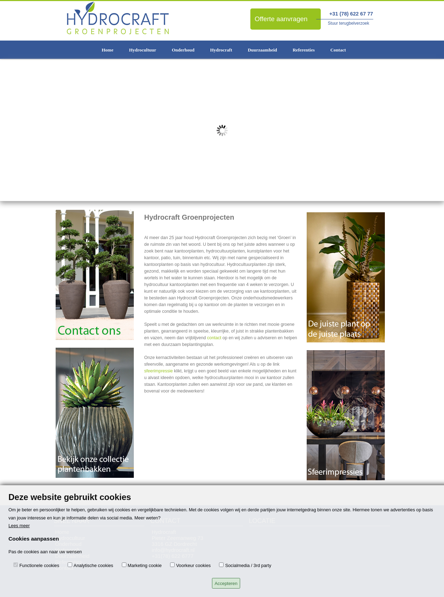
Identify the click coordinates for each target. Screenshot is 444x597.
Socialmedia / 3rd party (248, 565)
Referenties (304, 50)
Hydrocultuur (142, 50)
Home (107, 50)
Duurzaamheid (262, 50)
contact (214, 337)
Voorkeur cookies (193, 565)
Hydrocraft (221, 50)
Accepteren (226, 583)
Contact (338, 50)
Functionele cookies (39, 565)
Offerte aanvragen (281, 19)
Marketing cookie (145, 565)
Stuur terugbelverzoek (348, 23)
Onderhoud (183, 50)
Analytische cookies (93, 565)
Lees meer (19, 525)
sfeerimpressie (158, 370)
